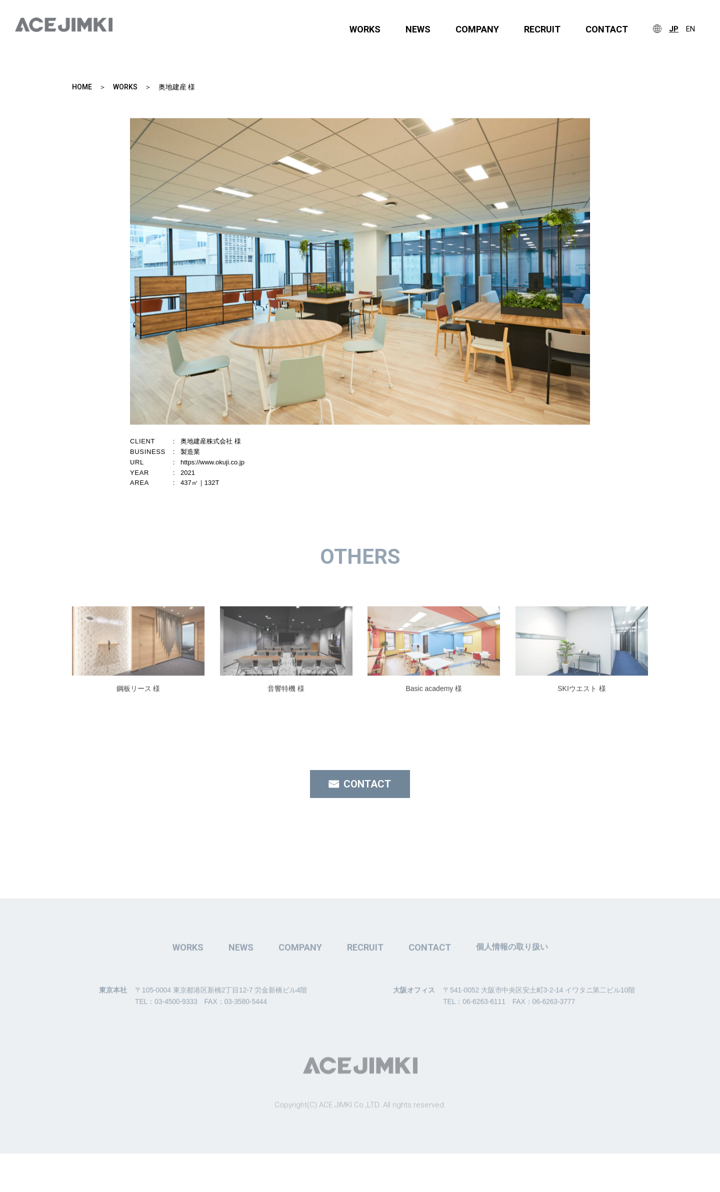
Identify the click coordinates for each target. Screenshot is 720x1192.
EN (690, 29)
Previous (98, 281)
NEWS (418, 29)
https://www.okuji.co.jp (212, 462)
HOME (82, 87)
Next (621, 281)
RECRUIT (542, 29)
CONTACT (607, 29)
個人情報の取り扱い (512, 977)
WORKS (365, 29)
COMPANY (477, 29)
